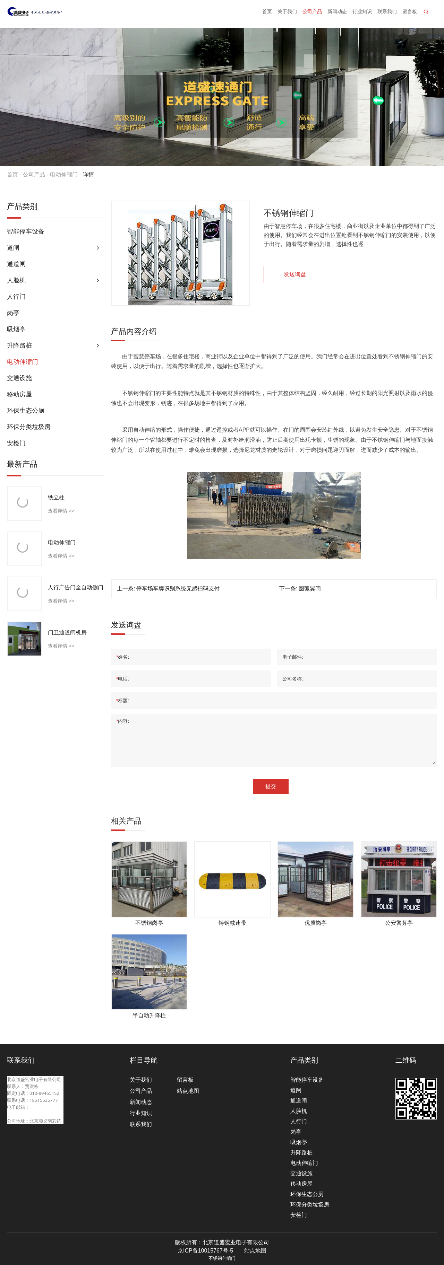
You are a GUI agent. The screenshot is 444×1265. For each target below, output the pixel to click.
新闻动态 (337, 14)
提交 (270, 786)
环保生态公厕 (25, 410)
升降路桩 (19, 345)
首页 (267, 14)
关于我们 (287, 14)
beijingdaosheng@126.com (35, 1114)
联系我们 (387, 14)
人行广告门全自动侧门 (75, 587)
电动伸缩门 (64, 174)
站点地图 (188, 1091)
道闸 (13, 247)
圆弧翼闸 (310, 588)
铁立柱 (56, 497)
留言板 (409, 14)
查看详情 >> (61, 510)
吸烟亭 (16, 329)
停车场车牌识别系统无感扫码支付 (178, 588)
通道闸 (16, 264)
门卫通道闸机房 (67, 632)
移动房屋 (19, 394)
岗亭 (13, 312)
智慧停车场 (147, 356)
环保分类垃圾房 (29, 426)
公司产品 (312, 14)
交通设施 (19, 378)
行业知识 (362, 14)
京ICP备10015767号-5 (205, 1251)
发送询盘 (295, 274)
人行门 (16, 296)
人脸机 (16, 280)
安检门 (16, 443)
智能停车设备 (25, 231)
